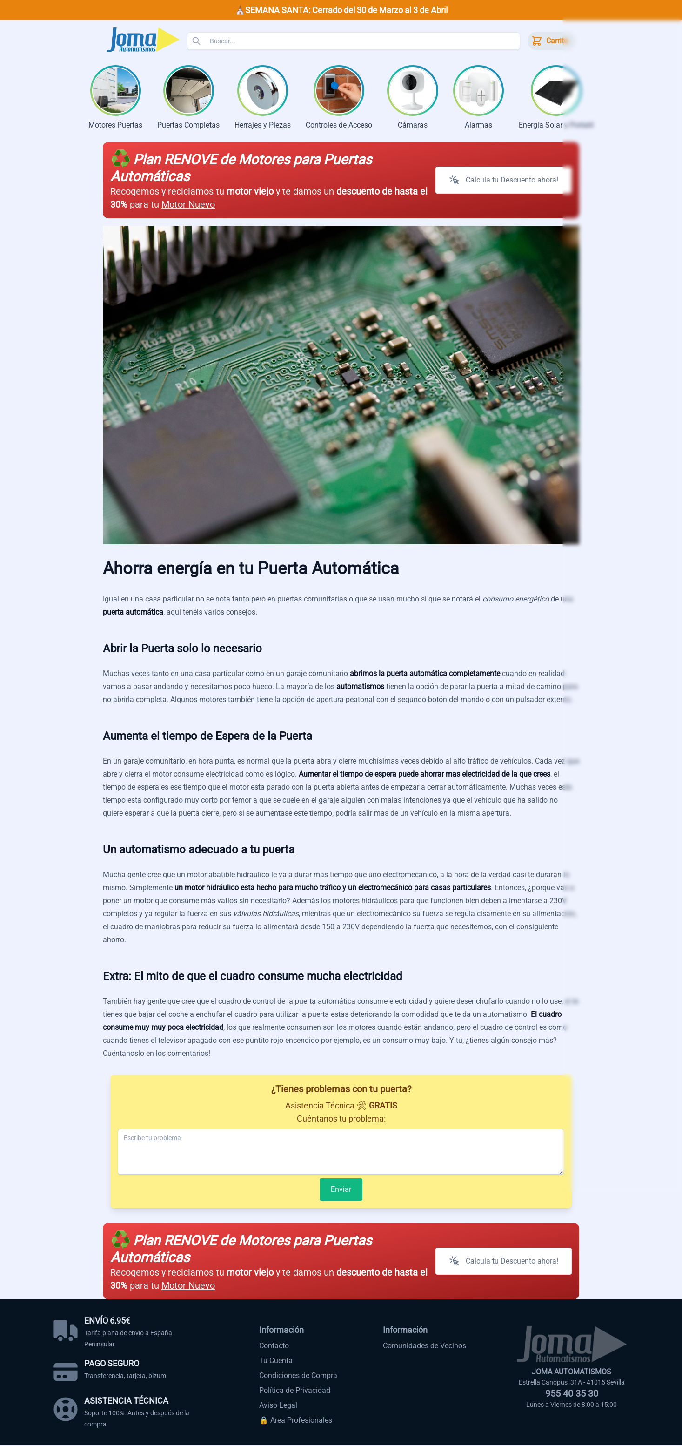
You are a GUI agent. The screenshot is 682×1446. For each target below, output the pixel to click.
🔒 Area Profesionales (295, 1421)
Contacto (274, 1347)
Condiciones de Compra (298, 1376)
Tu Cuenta (276, 1362)
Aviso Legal (278, 1406)
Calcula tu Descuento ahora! (503, 181)
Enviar (341, 1190)
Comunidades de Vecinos (424, 1347)
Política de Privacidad (294, 1391)
